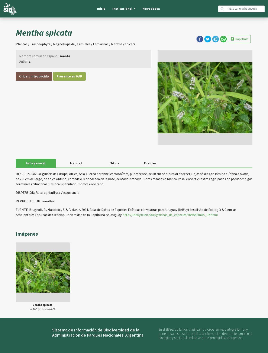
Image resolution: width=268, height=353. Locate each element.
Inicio (101, 8)
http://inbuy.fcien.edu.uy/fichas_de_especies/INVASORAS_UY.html (170, 215)
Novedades (151, 8)
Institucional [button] (122, 8)
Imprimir (239, 39)
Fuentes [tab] (150, 163)
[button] (199, 39)
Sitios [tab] (114, 163)
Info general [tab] (35, 163)
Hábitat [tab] (76, 163)
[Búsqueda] (245, 9)
